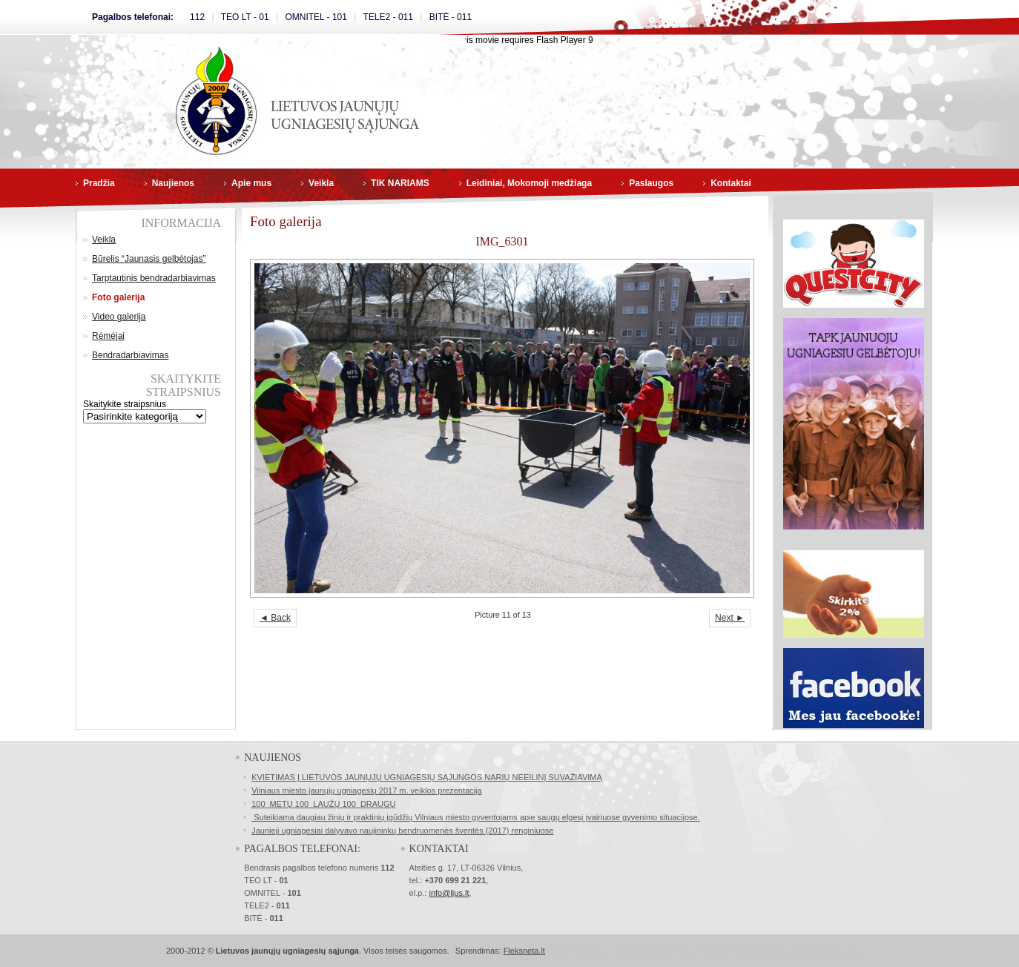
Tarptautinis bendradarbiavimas (154, 278)
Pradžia (99, 183)
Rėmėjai (108, 336)
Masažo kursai (831, 950)
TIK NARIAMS (400, 183)
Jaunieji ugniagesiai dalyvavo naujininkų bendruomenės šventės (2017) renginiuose (402, 830)
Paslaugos (651, 183)
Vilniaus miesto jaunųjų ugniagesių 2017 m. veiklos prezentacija (366, 790)
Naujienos (173, 183)
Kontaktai (730, 183)
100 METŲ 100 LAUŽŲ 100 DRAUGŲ (323, 803)
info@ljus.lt (449, 892)
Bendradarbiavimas (130, 355)
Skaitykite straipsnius (124, 404)
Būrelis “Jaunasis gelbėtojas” (148, 259)
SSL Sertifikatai (579, 950)
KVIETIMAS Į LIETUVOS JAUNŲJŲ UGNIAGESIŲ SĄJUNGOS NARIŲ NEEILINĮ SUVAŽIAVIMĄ (426, 777)
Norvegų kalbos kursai (654, 950)
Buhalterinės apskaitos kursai (750, 950)
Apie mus (251, 183)
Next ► (730, 618)
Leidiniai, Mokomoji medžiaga (529, 183)
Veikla (321, 183)
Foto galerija (118, 297)
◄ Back (275, 618)
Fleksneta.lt (524, 950)
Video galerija (119, 316)
